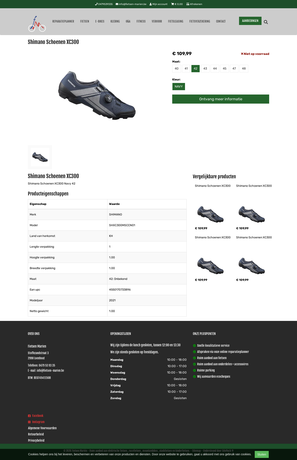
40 (177, 68)
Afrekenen (194, 4)
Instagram (36, 422)
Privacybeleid (36, 440)
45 (224, 68)
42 (195, 68)
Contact (221, 21)
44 (215, 68)
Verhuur (157, 21)
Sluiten (261, 454)
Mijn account (159, 4)
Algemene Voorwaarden (42, 428)
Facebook (35, 416)
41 (186, 68)
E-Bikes (99, 21)
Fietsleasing (175, 21)
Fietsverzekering (199, 21)
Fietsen (84, 21)
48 (244, 68)
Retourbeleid (36, 434)
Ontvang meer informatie (220, 99)
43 (205, 68)
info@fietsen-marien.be (131, 4)
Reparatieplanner (63, 21)
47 (234, 68)
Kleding (115, 21)
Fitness (141, 21)
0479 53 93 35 (47, 365)
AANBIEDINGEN (250, 20)
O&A (128, 21)
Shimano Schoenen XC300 (213, 186)
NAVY (179, 86)
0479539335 (104, 4)
